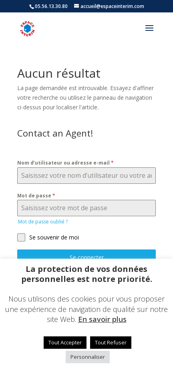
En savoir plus (102, 319)
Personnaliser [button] (87, 356)
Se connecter (87, 257)
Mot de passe (36, 195)
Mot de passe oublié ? (43, 221)
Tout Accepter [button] (65, 342)
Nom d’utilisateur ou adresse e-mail (65, 162)
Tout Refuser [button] (111, 342)
